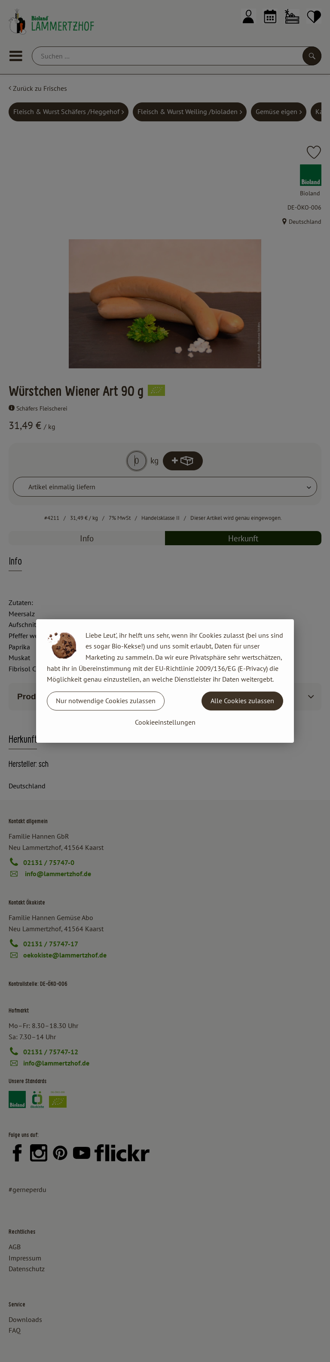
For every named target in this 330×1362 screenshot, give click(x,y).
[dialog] (165, 681)
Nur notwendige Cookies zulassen (106, 700)
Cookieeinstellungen (165, 722)
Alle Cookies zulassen (242, 700)
